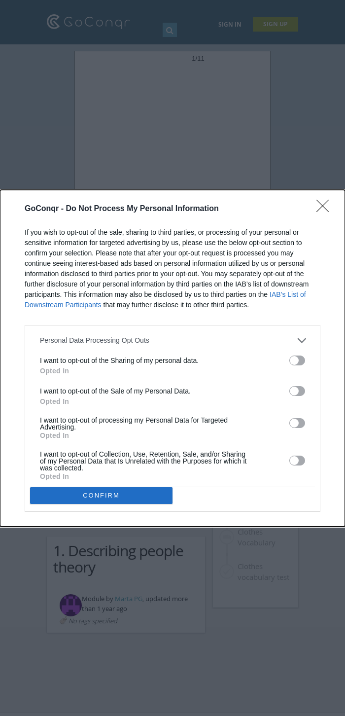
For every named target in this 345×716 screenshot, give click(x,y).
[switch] (297, 360)
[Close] (325, 209)
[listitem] (172, 340)
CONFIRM (101, 495)
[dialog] (172, 358)
